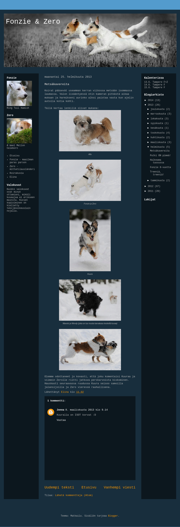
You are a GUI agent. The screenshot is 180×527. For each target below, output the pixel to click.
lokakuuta (158, 118)
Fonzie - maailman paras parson (21, 161)
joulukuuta (158, 109)
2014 (151, 100)
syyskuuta (158, 123)
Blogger (113, 516)
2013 (151, 105)
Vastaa (61, 420)
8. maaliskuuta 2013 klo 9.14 (86, 409)
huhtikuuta (158, 137)
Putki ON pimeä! (160, 155)
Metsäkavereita (160, 151)
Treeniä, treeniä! (157, 173)
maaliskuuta (159, 142)
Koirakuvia (17, 173)
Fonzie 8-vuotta (160, 167)
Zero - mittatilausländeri (22, 167)
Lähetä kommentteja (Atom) (74, 495)
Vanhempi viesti (119, 487)
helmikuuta (158, 147)
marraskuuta (159, 114)
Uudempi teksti (59, 487)
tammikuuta (158, 180)
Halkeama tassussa (157, 161)
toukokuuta (158, 133)
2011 (151, 191)
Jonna (60, 409)
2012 (151, 186)
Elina (13, 177)
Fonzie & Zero (33, 22)
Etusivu (88, 487)
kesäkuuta (158, 128)
